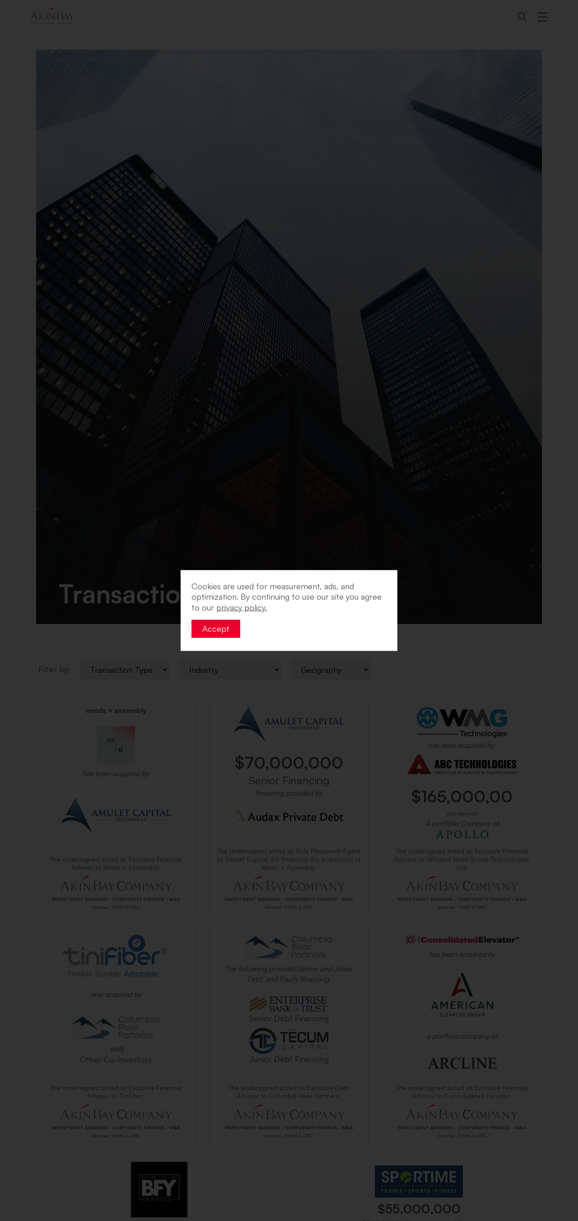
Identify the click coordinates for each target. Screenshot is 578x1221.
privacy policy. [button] (241, 607)
